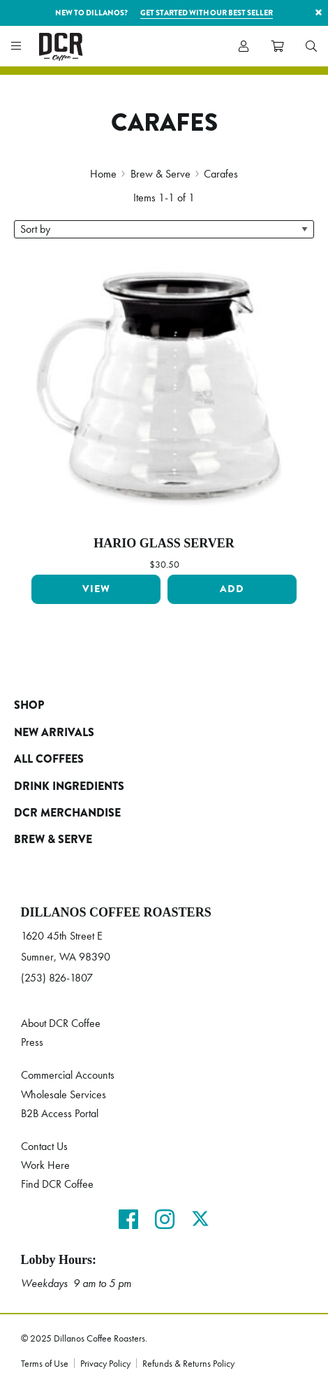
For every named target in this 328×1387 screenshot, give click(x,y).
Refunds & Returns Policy (188, 1363)
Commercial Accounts (67, 1075)
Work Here (45, 1165)
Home (103, 173)
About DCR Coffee (60, 1023)
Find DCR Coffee (57, 1184)
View (96, 589)
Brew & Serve (161, 173)
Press (32, 1042)
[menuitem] (311, 46)
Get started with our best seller (206, 12)
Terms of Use (44, 1363)
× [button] (318, 12)
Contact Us (44, 1146)
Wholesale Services (63, 1094)
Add (232, 589)
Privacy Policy (105, 1363)
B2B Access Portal (59, 1113)
